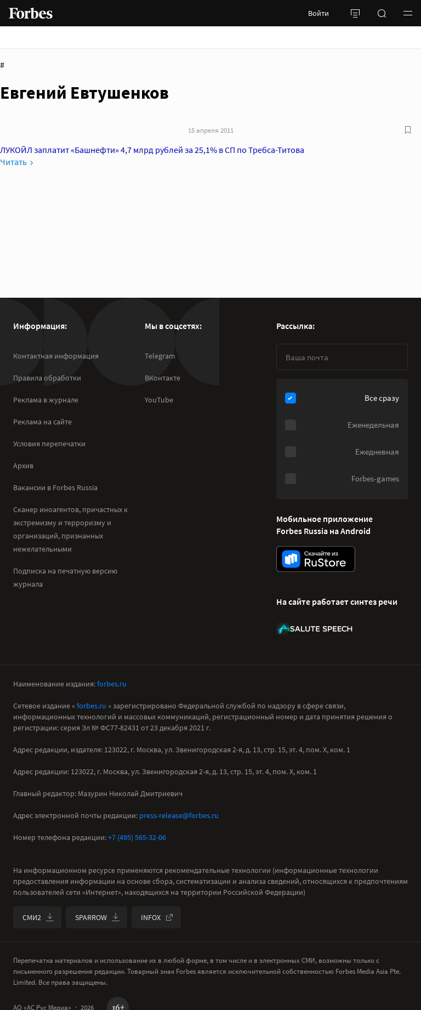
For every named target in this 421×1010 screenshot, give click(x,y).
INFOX (157, 917)
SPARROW (97, 917)
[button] (408, 13)
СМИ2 (38, 917)
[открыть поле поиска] (381, 13)
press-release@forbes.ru (179, 815)
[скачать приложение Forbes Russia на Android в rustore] (315, 559)
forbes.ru (112, 684)
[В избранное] (408, 130)
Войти (318, 13)
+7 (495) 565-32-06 (137, 837)
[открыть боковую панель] (355, 13)
